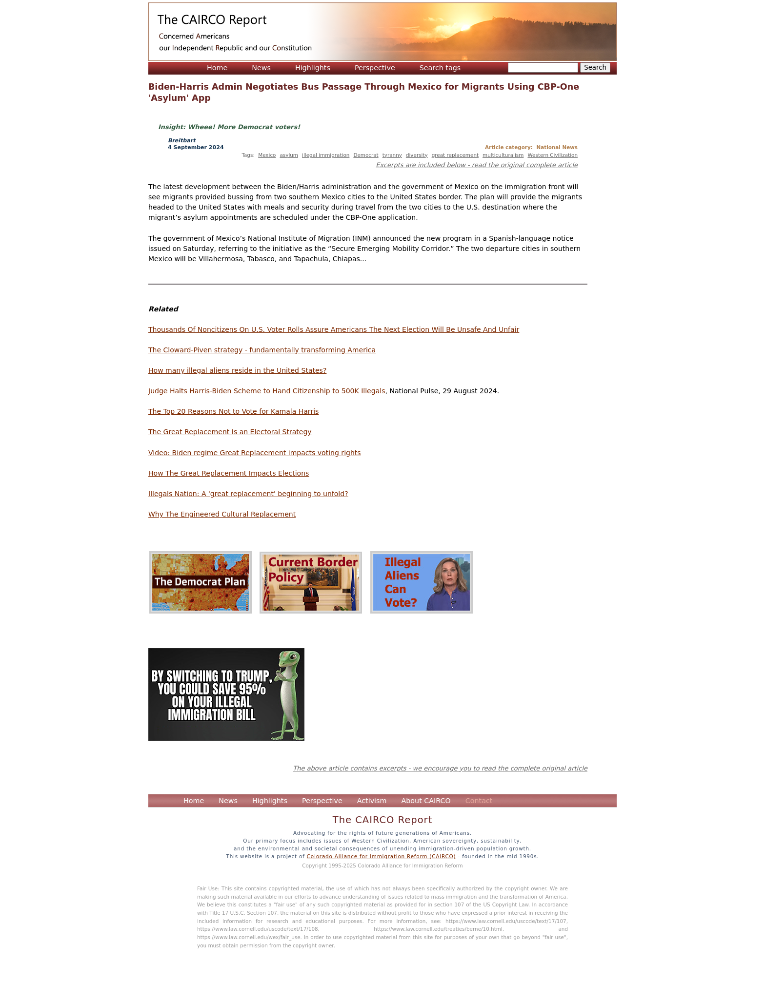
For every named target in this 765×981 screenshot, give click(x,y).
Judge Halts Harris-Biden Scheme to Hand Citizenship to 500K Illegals (266, 391)
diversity (417, 155)
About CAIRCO (425, 801)
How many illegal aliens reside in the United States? (237, 370)
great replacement (455, 155)
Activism (372, 801)
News (261, 68)
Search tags (440, 68)
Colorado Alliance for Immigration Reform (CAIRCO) (381, 856)
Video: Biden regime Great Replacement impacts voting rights (254, 453)
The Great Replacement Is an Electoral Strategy (230, 432)
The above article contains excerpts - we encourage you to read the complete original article (440, 768)
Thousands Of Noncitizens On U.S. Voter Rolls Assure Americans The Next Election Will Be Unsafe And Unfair (333, 329)
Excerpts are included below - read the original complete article (477, 165)
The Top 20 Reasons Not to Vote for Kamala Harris (233, 411)
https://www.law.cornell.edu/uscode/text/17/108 (257, 929)
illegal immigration (325, 155)
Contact (479, 801)
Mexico (267, 155)
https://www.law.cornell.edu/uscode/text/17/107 (505, 921)
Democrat (365, 155)
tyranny (392, 155)
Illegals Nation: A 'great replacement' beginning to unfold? (248, 494)
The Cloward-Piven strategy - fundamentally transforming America (262, 350)
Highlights (312, 68)
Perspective (375, 68)
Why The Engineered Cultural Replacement (222, 514)
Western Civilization (552, 155)
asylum (289, 155)
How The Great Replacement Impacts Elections (228, 473)
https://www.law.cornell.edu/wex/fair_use (249, 937)
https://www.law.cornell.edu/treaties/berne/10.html (438, 929)
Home (217, 68)
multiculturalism (503, 155)
